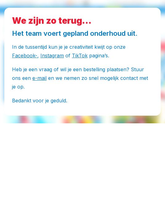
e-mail (39, 78)
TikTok (80, 55)
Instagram (52, 55)
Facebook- (24, 55)
